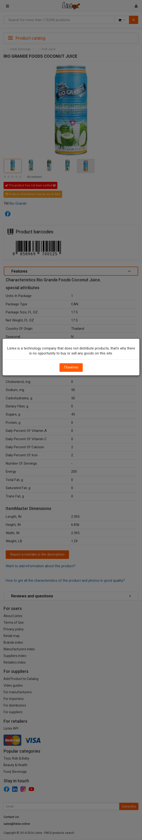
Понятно (71, 367)
